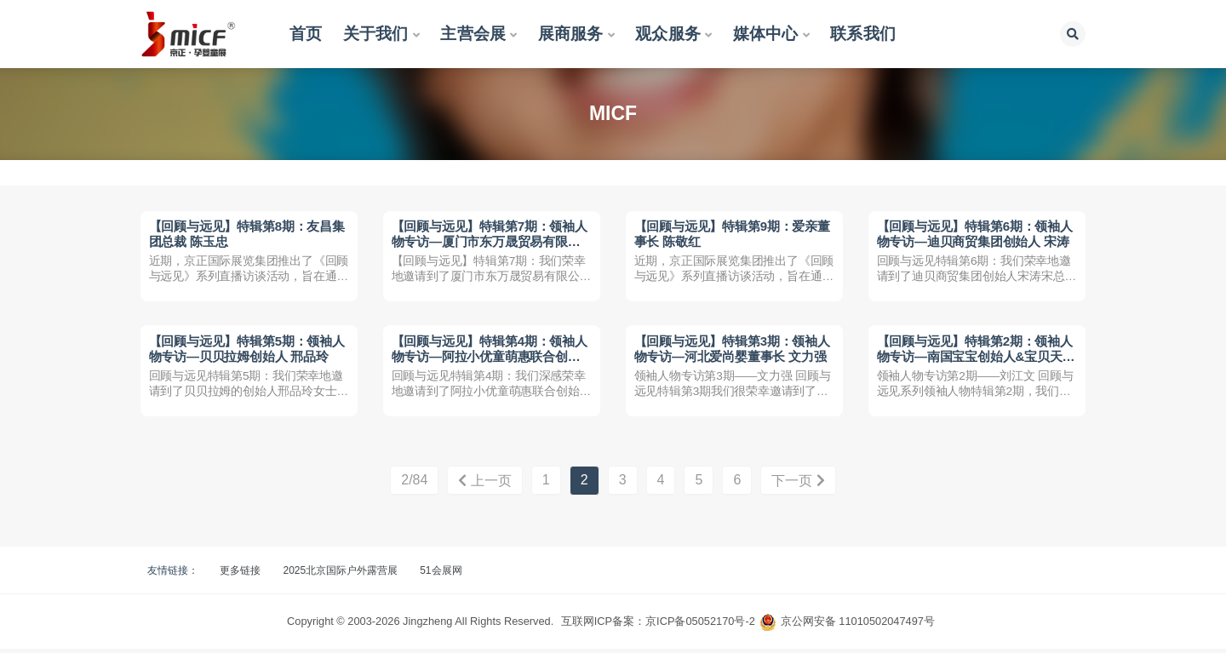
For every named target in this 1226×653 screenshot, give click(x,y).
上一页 (484, 485)
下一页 (797, 485)
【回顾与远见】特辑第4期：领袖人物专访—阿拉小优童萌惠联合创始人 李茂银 (489, 358)
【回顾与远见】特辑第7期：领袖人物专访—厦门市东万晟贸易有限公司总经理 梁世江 (489, 242)
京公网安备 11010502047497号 (858, 625)
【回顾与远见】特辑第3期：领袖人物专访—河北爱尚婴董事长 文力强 (732, 351)
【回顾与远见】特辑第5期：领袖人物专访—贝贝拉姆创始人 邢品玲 (247, 351)
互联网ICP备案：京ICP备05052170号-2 (658, 625)
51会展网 (440, 575)
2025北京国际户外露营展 (340, 575)
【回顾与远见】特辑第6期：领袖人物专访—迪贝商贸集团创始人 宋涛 (975, 234)
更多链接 (240, 575)
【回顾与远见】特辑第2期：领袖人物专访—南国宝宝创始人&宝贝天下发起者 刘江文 (976, 358)
